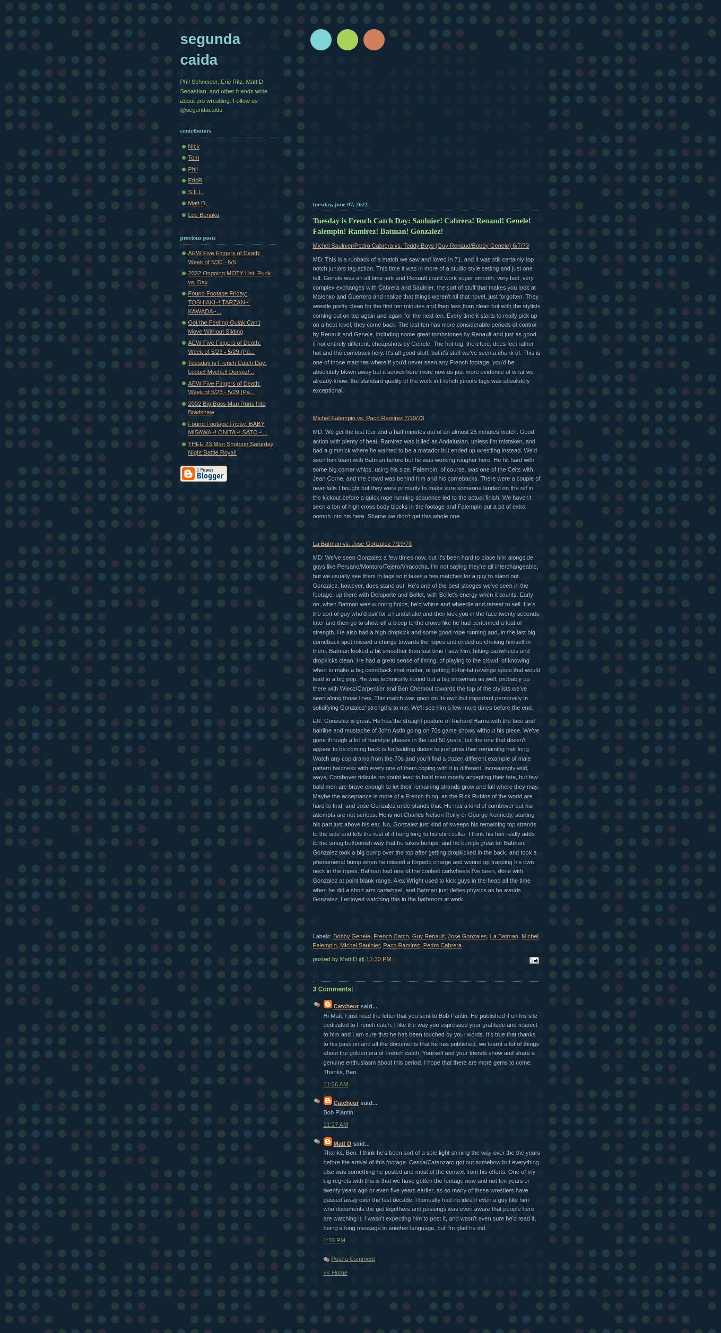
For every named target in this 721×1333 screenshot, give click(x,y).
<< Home (336, 1272)
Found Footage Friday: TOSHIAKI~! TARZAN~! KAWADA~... (219, 302)
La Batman (504, 936)
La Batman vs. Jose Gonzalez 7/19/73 (362, 544)
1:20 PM (334, 1240)
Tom (193, 157)
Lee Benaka (204, 215)
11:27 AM (336, 1124)
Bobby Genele (351, 936)
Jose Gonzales (467, 936)
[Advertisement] (427, 130)
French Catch (391, 936)
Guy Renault (428, 936)
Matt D (343, 1143)
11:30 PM (378, 959)
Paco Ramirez (401, 945)
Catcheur (346, 1006)
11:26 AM (336, 1084)
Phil (193, 169)
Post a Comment (353, 1259)
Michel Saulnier (360, 945)
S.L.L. (196, 192)
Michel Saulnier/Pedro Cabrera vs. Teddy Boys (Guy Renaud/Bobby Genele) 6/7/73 (421, 245)
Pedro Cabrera (442, 945)
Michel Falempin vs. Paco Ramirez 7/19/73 (368, 418)
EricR (195, 180)
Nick (193, 146)
